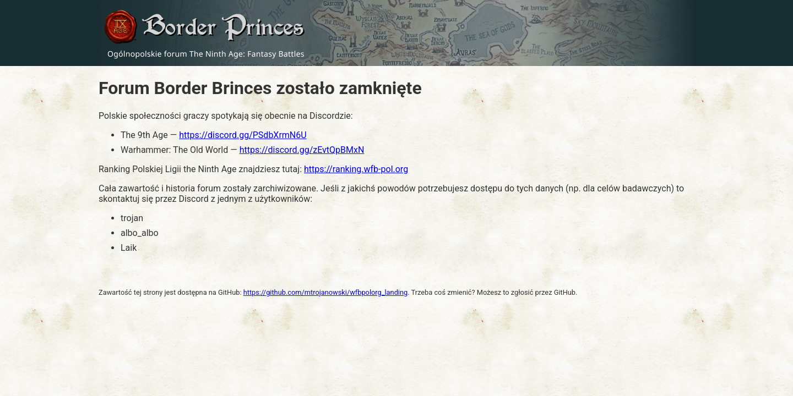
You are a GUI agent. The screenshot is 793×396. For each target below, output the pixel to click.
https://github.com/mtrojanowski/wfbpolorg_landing (325, 292)
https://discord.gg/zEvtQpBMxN (302, 150)
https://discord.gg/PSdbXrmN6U (242, 135)
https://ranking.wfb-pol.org (356, 169)
